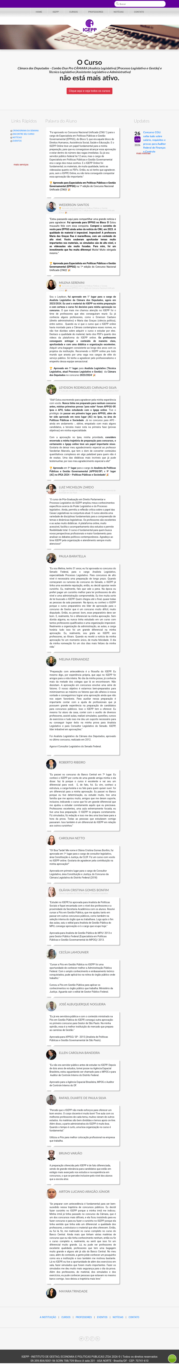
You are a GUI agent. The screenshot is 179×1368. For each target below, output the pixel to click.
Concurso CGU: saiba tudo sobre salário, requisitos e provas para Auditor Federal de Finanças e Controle (154, 142)
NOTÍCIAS (119, 12)
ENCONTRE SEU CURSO (22, 134)
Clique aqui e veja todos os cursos (89, 90)
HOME (39, 12)
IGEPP (56, 12)
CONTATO (139, 12)
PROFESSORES (95, 12)
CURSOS (73, 12)
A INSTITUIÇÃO (48, 1317)
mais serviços (21, 164)
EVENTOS (16, 141)
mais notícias (143, 153)
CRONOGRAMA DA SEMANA (24, 130)
